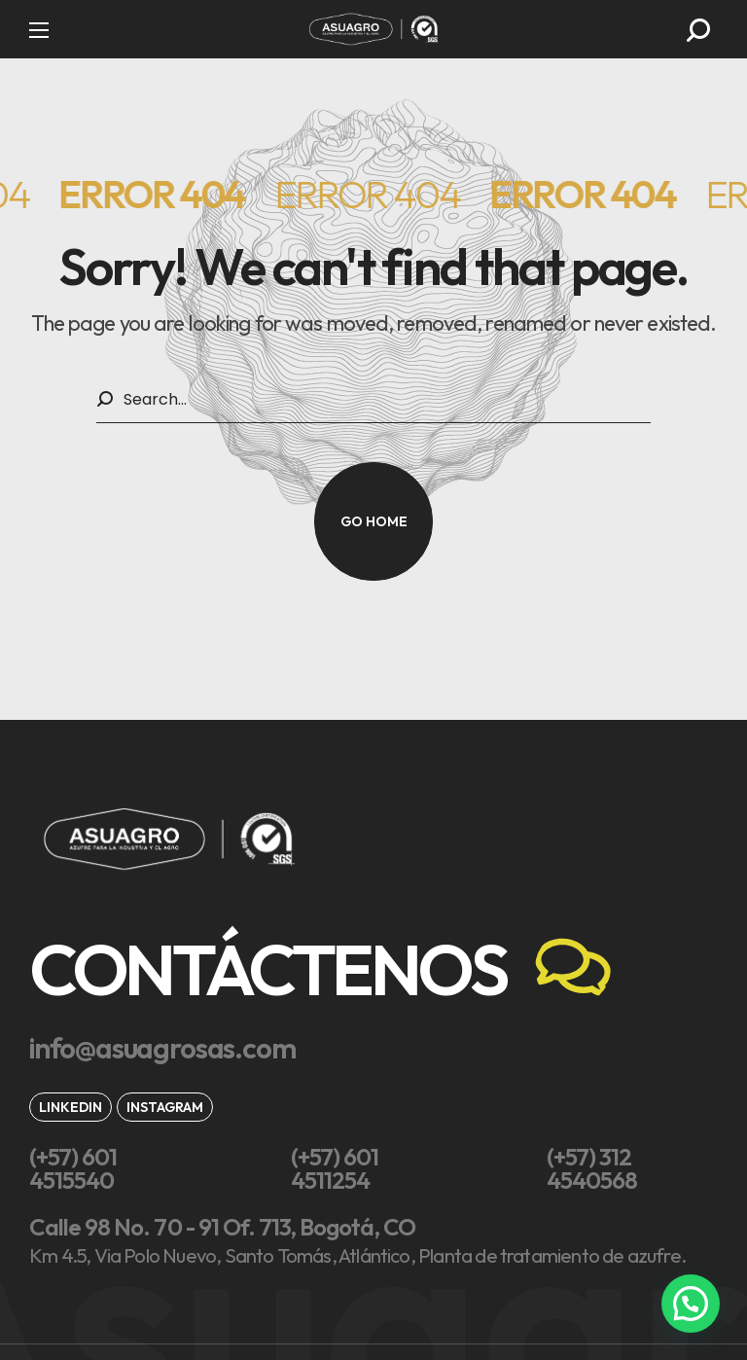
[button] (698, 30)
